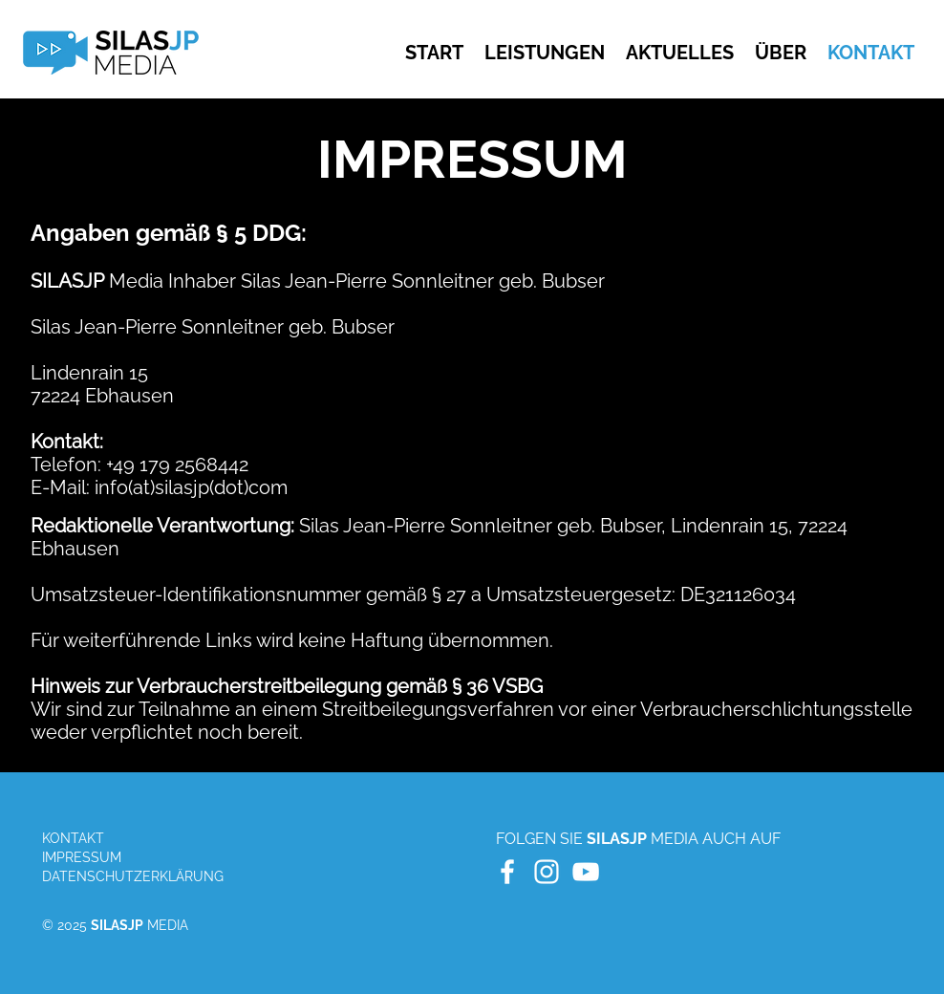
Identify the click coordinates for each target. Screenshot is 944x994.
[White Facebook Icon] (507, 871)
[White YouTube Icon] (585, 871)
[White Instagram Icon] (546, 871)
